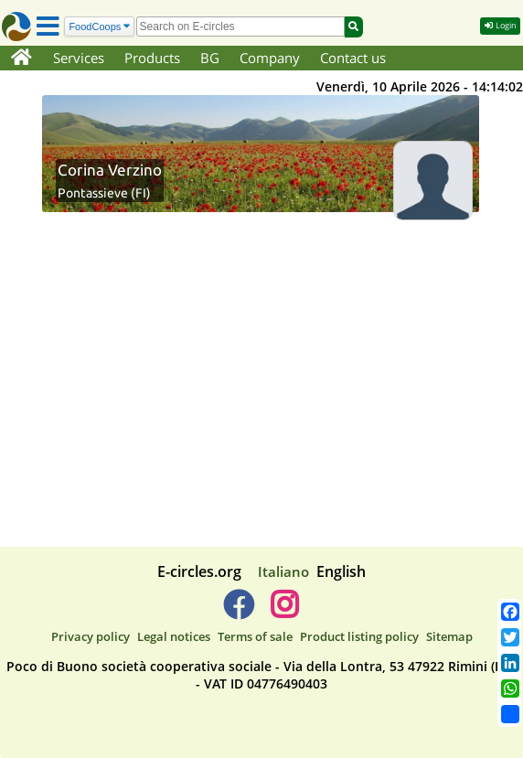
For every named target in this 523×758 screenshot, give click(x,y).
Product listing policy (359, 636)
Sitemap (449, 636)
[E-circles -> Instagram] (284, 611)
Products (152, 57)
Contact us (353, 57)
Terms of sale (255, 636)
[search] (240, 26)
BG (209, 57)
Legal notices (173, 636)
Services (78, 57)
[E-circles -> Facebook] (238, 611)
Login (500, 25)
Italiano (283, 571)
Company (270, 57)
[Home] (21, 58)
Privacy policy (90, 636)
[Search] (99, 26)
